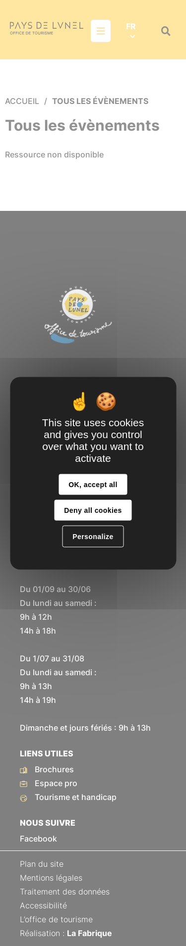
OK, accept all (92, 484)
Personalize (92, 536)
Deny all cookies (93, 510)
